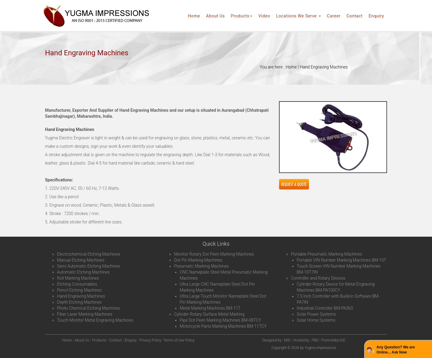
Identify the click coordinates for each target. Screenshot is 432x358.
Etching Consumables (77, 284)
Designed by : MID (276, 340)
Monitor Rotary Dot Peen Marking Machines (214, 254)
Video (264, 16)
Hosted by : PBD (305, 340)
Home (194, 16)
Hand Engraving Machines (81, 296)
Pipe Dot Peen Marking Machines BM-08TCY (220, 320)
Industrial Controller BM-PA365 (325, 308)
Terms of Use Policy (179, 340)
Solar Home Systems (316, 320)
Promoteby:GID (334, 340)
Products (241, 16)
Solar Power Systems (316, 314)
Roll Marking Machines (78, 278)
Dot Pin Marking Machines (198, 260)
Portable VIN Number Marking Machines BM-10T (341, 260)
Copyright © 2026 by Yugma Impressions (304, 348)
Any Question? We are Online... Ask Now (395, 349)
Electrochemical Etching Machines (88, 254)
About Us (215, 16)
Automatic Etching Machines (83, 272)
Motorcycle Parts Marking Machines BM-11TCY (223, 326)
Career (333, 16)
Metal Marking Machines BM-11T (210, 308)
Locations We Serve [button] (298, 16)
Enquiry (376, 16)
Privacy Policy (150, 340)
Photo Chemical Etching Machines (88, 308)
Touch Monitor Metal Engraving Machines (95, 320)
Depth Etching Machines (79, 302)
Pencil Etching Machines (79, 290)
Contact (354, 16)
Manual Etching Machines (80, 260)
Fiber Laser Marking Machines (84, 314)
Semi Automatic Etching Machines (88, 266)
